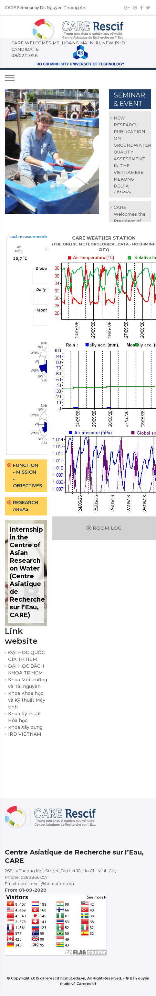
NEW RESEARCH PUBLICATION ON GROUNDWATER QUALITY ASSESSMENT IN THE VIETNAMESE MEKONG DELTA (132, 151)
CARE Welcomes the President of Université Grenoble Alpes (130, 221)
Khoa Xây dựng (25, 727)
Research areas (25, 506)
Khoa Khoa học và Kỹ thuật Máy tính (26, 700)
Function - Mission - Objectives (27, 475)
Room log (104, 528)
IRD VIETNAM (24, 734)
